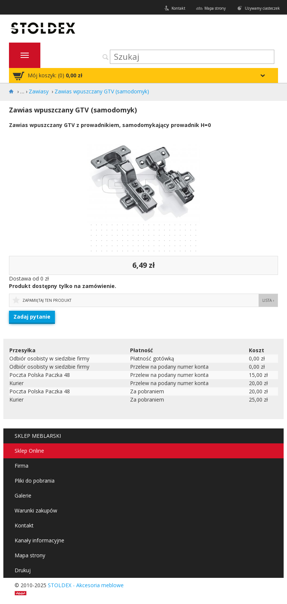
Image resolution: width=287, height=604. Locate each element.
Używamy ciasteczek (262, 8)
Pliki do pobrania (35, 480)
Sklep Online (29, 450)
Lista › (268, 300)
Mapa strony (215, 8)
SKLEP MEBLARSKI (38, 435)
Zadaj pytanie (31, 316)
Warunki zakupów (36, 510)
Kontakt (178, 8)
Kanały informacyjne (39, 540)
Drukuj (23, 570)
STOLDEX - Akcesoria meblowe (86, 585)
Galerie (23, 495)
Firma (21, 465)
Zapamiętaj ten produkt (46, 300)
